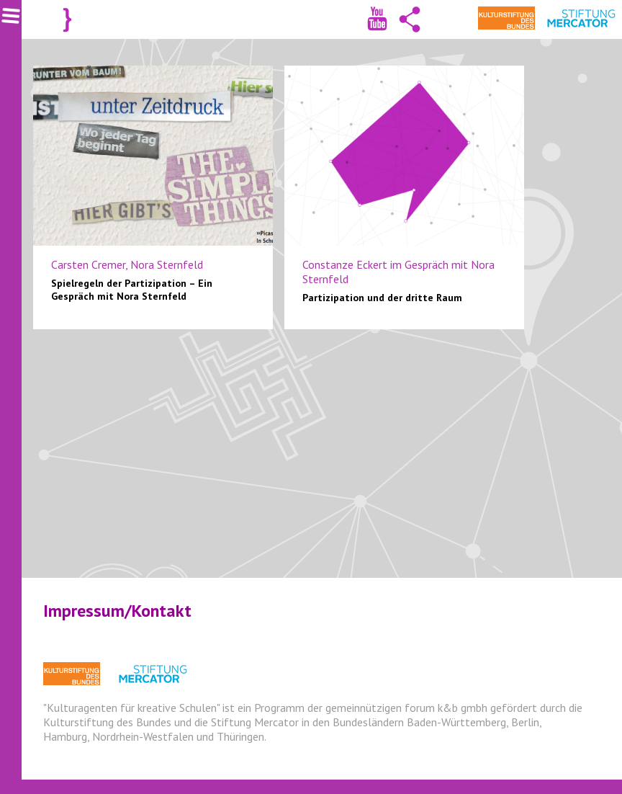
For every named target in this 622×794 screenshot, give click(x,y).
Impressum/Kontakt (117, 610)
